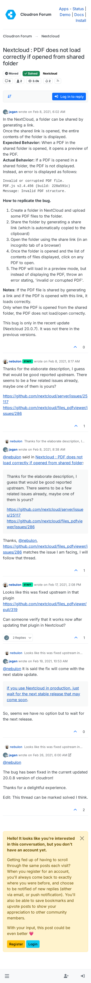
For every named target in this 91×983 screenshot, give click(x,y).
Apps (63, 8)
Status (78, 8)
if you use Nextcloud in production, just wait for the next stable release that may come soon (43, 694)
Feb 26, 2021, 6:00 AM (50, 755)
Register (16, 944)
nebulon (15, 361)
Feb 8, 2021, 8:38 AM (49, 449)
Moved (11, 73)
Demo (65, 14)
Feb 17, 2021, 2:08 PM (65, 585)
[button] (7, 976)
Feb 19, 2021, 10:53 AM (50, 661)
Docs (79, 14)
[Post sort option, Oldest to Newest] (9, 96)
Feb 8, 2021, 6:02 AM (49, 112)
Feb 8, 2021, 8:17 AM (64, 361)
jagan (13, 112)
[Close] (82, 838)
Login (32, 944)
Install (81, 20)
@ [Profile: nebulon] (12, 456)
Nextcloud (50, 73)
